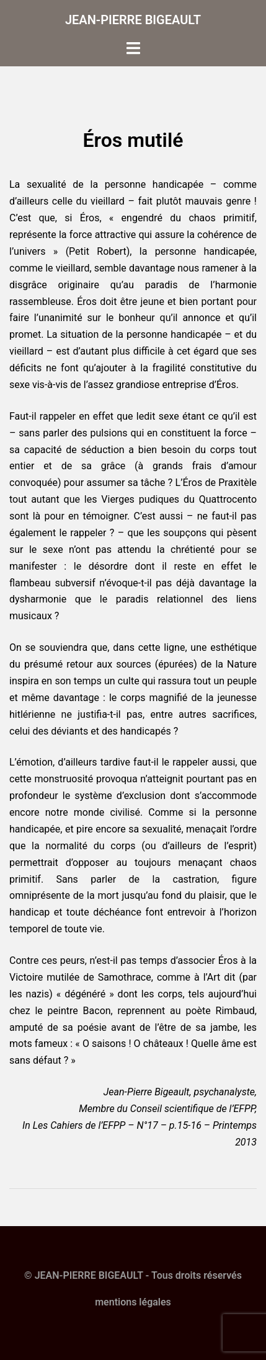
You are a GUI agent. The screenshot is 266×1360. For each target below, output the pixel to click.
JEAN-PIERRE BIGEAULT (133, 19)
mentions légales (133, 1302)
